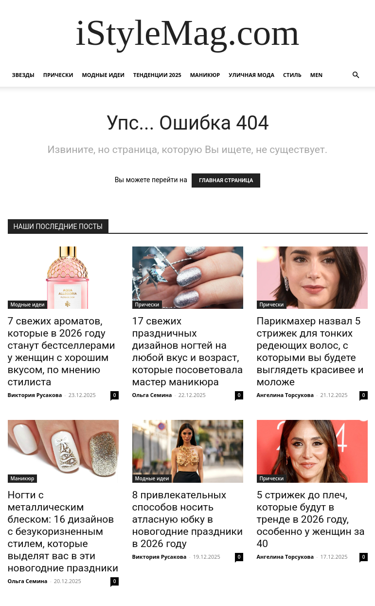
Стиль (292, 74)
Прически (58, 74)
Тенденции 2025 (157, 74)
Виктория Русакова (35, 394)
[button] (356, 75)
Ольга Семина (152, 394)
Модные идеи (103, 74)
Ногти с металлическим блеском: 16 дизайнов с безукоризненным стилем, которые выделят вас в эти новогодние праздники (63, 531)
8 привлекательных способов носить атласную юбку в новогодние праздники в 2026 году (187, 519)
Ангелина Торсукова (285, 394)
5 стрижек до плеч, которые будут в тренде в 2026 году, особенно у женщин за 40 (311, 519)
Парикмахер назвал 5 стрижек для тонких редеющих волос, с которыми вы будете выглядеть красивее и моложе (310, 351)
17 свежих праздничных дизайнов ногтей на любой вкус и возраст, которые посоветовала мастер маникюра (187, 351)
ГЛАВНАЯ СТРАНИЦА (226, 180)
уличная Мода (251, 74)
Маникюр (205, 74)
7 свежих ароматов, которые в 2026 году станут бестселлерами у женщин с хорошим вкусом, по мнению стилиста (61, 351)
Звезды (23, 74)
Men (316, 74)
